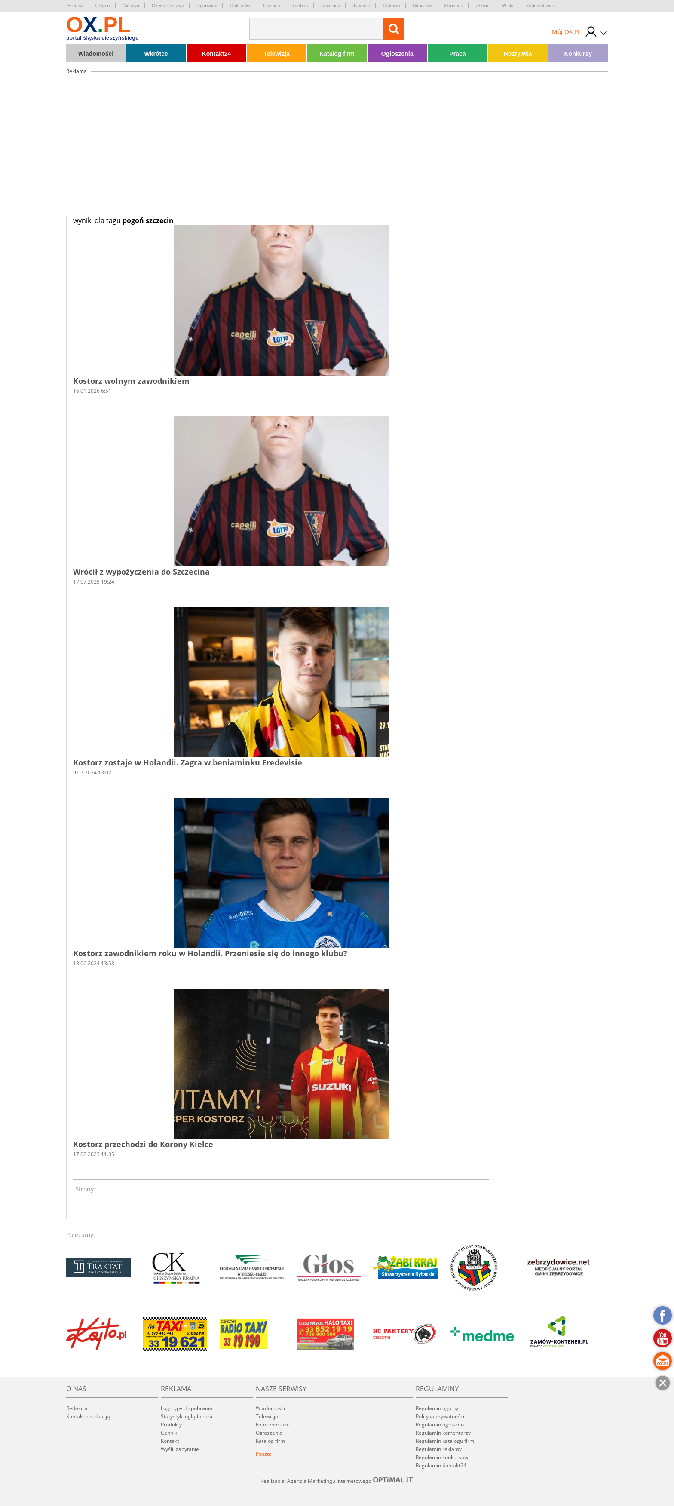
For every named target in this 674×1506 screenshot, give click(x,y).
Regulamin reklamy (439, 1449)
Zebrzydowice (540, 5)
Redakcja (77, 1408)
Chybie (102, 5)
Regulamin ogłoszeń (440, 1424)
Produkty (171, 1424)
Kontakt (170, 1441)
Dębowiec (206, 5)
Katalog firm (337, 53)
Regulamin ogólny (437, 1408)
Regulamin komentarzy (443, 1432)
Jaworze (361, 5)
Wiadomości (95, 53)
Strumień (453, 5)
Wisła (508, 5)
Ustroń (482, 5)
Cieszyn (131, 5)
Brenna (75, 5)
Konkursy (578, 53)
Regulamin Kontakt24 (441, 1465)
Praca (457, 53)
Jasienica (330, 5)
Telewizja (276, 53)
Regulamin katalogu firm (445, 1441)
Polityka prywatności (440, 1416)
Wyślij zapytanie (180, 1449)
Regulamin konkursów (442, 1457)
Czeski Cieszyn (168, 5)
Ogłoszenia (397, 53)
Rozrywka (518, 53)
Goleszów (240, 5)
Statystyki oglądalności (188, 1416)
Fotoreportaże (273, 1424)
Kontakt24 (216, 53)
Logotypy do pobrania (186, 1408)
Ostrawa (391, 5)
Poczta (264, 1453)
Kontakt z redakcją (88, 1416)
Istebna (300, 5)
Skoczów (422, 5)
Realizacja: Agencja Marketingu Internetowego (337, 1481)
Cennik (169, 1432)
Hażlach (271, 5)
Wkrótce (156, 53)
